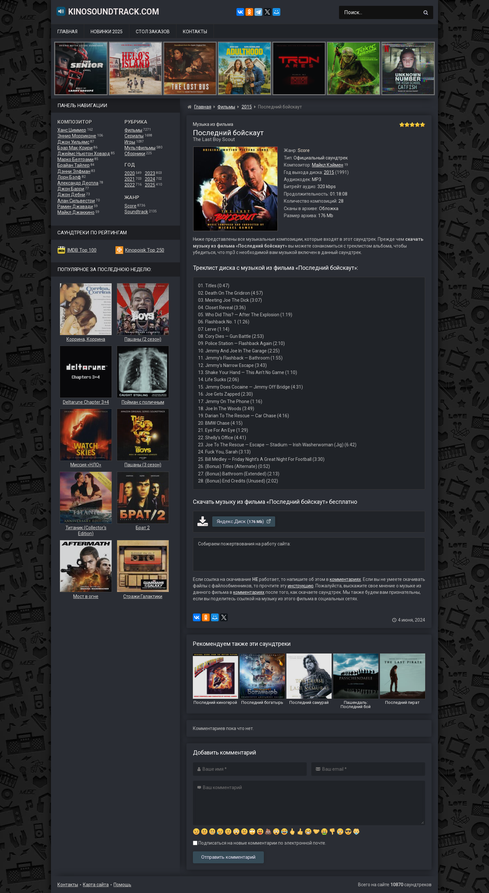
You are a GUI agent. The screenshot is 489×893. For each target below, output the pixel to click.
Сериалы (134, 135)
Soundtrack (136, 211)
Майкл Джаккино (76, 212)
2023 (150, 173)
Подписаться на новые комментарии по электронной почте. (259, 843)
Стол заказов (153, 31)
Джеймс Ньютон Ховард (83, 153)
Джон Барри (70, 188)
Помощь (122, 884)
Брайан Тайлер (73, 165)
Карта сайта (96, 884)
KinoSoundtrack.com (107, 11)
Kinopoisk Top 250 (144, 250)
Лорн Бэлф (69, 177)
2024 (150, 179)
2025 (150, 185)
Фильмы (133, 130)
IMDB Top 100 (81, 250)
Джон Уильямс (73, 142)
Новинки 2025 (107, 31)
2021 (130, 179)
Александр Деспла (77, 183)
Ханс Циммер (71, 130)
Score (130, 205)
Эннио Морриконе (76, 135)
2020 (130, 173)
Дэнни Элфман (73, 171)
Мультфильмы (140, 147)
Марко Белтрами (75, 159)
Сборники (135, 153)
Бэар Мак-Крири (75, 147)
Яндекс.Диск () (244, 521)
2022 (130, 185)
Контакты (195, 31)
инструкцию (301, 585)
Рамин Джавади (75, 206)
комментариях (345, 579)
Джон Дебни (71, 194)
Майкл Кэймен (327, 164)
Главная (67, 31)
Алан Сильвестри (76, 200)
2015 (329, 172)
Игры (130, 142)
